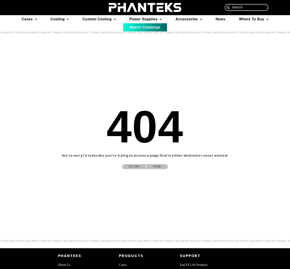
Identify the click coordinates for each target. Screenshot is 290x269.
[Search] (246, 7)
